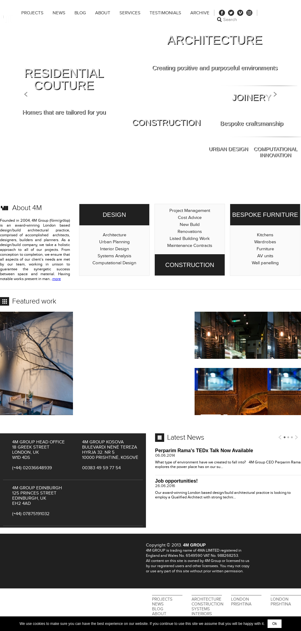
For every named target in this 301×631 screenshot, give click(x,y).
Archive (199, 13)
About (102, 13)
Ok (274, 624)
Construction (207, 604)
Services (129, 13)
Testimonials (165, 13)
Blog (80, 13)
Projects (32, 13)
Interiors (202, 614)
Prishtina (241, 604)
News (59, 13)
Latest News (185, 437)
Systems (201, 609)
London (240, 599)
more (56, 279)
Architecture (206, 599)
